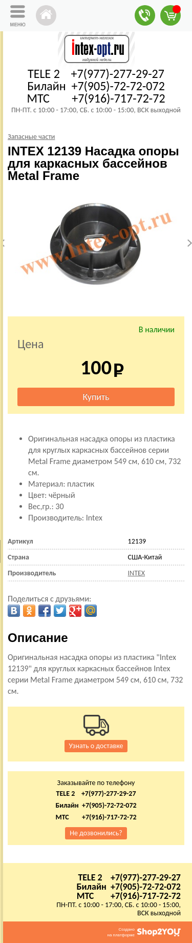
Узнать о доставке (96, 745)
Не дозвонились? (96, 833)
